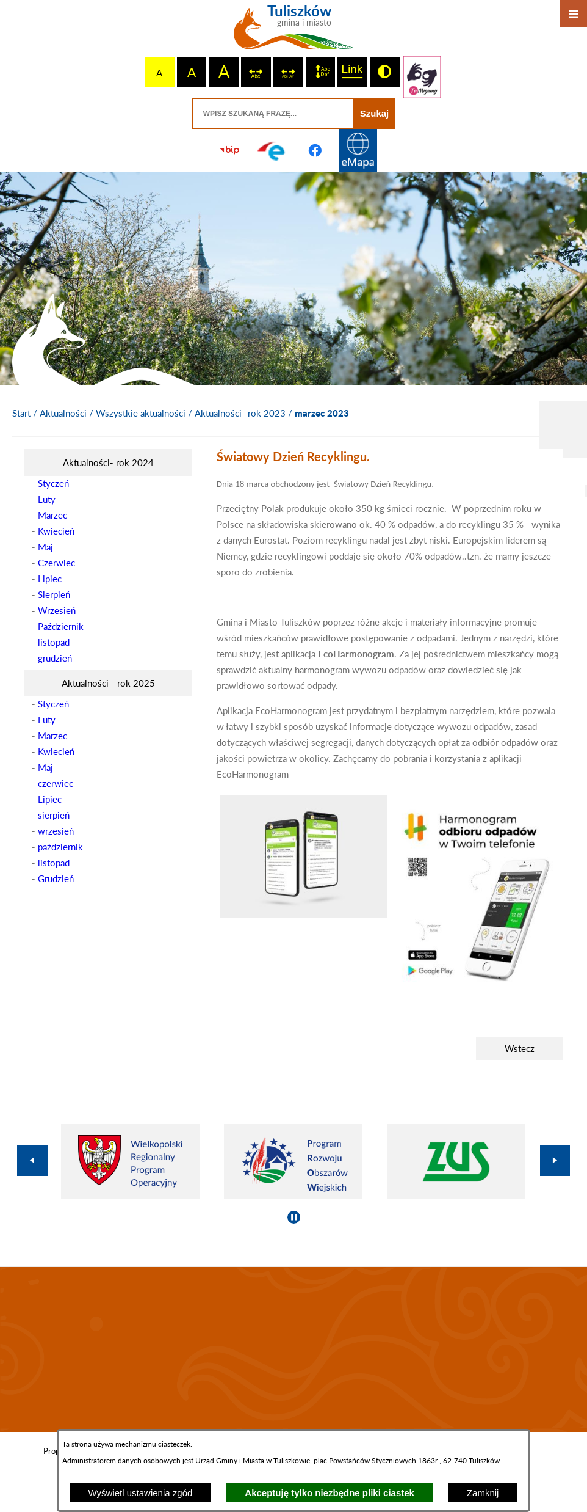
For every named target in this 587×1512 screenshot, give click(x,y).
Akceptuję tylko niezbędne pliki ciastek (329, 1493)
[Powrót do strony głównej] (21, 414)
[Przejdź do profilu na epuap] (272, 150)
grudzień (55, 657)
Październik (61, 626)
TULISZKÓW (293, 1349)
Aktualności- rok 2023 (240, 412)
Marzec (52, 514)
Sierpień (54, 594)
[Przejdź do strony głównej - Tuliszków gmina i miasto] (294, 32)
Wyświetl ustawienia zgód (140, 1493)
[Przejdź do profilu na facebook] (315, 150)
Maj (45, 546)
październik (60, 846)
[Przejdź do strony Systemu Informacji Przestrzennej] (357, 150)
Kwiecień (56, 530)
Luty (47, 499)
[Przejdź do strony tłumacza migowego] (422, 77)
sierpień (54, 814)
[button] (303, 914)
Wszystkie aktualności (140, 412)
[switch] (256, 72)
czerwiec (55, 783)
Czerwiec (56, 562)
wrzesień (56, 830)
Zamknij (483, 1493)
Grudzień (56, 878)
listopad (54, 642)
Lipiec (50, 578)
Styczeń (53, 483)
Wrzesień (57, 610)
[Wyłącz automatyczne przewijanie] (293, 1217)
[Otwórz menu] (573, 13)
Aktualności (63, 412)
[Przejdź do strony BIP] (229, 150)
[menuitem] (108, 462)
